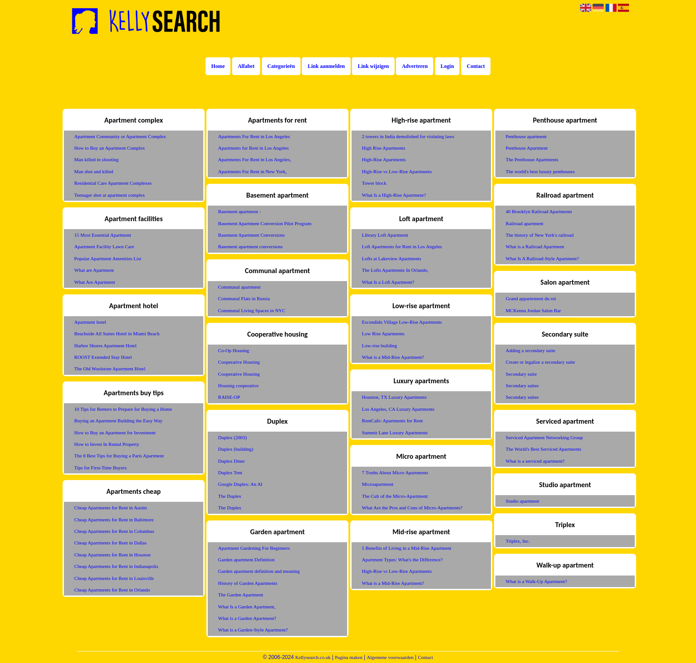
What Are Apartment (94, 282)
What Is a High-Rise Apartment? (394, 195)
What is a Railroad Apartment (535, 246)
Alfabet (245, 66)
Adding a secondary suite (530, 350)
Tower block (374, 183)
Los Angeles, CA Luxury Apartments (398, 409)
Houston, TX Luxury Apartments (394, 397)
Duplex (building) (235, 449)
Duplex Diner (231, 461)
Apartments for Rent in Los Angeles (253, 148)
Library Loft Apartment (385, 235)
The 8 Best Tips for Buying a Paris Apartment (119, 455)
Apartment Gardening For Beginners (254, 548)
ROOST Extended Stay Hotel (103, 357)
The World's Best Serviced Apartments (543, 449)
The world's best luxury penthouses (540, 171)
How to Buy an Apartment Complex (109, 148)
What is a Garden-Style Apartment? (253, 629)
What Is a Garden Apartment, (246, 606)
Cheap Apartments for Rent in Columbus (114, 531)
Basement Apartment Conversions (251, 235)
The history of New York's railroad (539, 235)
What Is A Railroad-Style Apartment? (542, 258)
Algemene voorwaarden (390, 657)
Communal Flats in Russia (243, 298)
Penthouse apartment (526, 136)
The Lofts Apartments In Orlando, (395, 270)
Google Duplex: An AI (240, 484)
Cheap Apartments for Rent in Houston (112, 554)
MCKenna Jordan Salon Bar (533, 310)
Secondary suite (521, 374)
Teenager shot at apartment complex (109, 195)
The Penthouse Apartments (532, 159)
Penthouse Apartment (526, 148)
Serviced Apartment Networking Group (544, 437)
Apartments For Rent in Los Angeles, (254, 159)
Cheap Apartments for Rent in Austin (110, 507)
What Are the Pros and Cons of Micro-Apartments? (412, 507)
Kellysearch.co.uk (312, 657)
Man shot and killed (93, 171)
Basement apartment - (239, 211)
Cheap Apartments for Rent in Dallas (110, 542)
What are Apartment (94, 270)
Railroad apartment (524, 223)
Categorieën (281, 66)
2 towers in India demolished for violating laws (408, 136)
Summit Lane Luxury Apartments (394, 432)
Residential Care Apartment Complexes (112, 183)
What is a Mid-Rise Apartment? (393, 357)
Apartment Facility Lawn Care (104, 246)
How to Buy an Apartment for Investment (114, 432)
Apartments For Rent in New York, (252, 171)
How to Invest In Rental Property (106, 444)
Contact (476, 66)
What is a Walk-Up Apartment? (536, 581)
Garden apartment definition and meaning (259, 571)
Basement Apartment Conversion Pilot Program (264, 223)
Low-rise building (379, 345)
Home (218, 66)
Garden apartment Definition (246, 559)
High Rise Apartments (383, 148)
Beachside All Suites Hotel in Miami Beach (116, 333)
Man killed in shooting (96, 159)
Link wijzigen (373, 66)
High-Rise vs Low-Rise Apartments (396, 171)
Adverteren (414, 66)
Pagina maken (348, 657)
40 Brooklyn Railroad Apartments (539, 211)
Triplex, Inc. (518, 541)
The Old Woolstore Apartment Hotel (109, 368)
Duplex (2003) (232, 437)
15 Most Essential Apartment (102, 235)
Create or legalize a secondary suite (540, 362)
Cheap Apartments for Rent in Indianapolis (116, 566)
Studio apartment (522, 501)
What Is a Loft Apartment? (388, 282)
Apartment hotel (90, 322)
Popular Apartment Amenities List (107, 258)
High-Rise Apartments (384, 159)
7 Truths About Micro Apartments (395, 472)
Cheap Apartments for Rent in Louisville (114, 578)
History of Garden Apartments (247, 583)
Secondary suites (522, 385)
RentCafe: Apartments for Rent (392, 420)
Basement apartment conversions (250, 246)
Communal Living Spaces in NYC (251, 310)
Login (447, 66)
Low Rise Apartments (383, 333)
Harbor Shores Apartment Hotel (105, 345)
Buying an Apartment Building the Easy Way (118, 420)
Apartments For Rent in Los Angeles (254, 136)
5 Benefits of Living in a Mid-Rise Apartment (406, 548)
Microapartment (377, 484)
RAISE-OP (229, 397)
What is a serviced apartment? (535, 461)
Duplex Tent (230, 472)
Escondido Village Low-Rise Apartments (402, 322)
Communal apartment (239, 287)
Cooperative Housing (239, 362)
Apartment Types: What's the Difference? (402, 559)
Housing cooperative (238, 385)
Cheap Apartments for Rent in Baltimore (114, 519)
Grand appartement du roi (531, 298)
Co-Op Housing (233, 350)
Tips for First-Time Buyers (100, 467)
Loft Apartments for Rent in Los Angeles (402, 246)
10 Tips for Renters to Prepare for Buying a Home (123, 409)
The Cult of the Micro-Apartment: (395, 496)
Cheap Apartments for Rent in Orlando (112, 589)
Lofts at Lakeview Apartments (391, 258)
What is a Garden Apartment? (247, 618)
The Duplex (229, 496)
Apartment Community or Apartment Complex (120, 136)
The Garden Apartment (240, 594)
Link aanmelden (326, 66)
